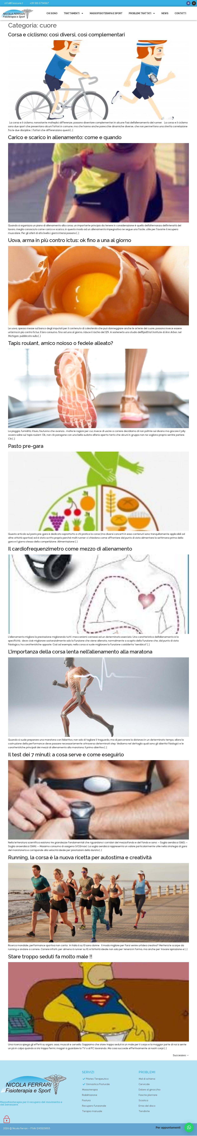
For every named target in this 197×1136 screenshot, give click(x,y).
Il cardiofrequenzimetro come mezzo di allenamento (70, 549)
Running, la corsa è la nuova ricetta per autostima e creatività (79, 858)
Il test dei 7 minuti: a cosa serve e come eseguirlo (66, 755)
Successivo (181, 1055)
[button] (189, 1127)
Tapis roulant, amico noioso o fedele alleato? (60, 343)
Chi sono (51, 13)
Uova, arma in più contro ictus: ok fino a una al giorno (69, 240)
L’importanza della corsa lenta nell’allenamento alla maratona (80, 652)
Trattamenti (73, 13)
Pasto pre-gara (25, 446)
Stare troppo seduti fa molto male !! (50, 957)
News (164, 13)
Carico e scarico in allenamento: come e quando (64, 138)
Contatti (180, 13)
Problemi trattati (142, 13)
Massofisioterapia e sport (106, 13)
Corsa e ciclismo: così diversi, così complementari (66, 35)
